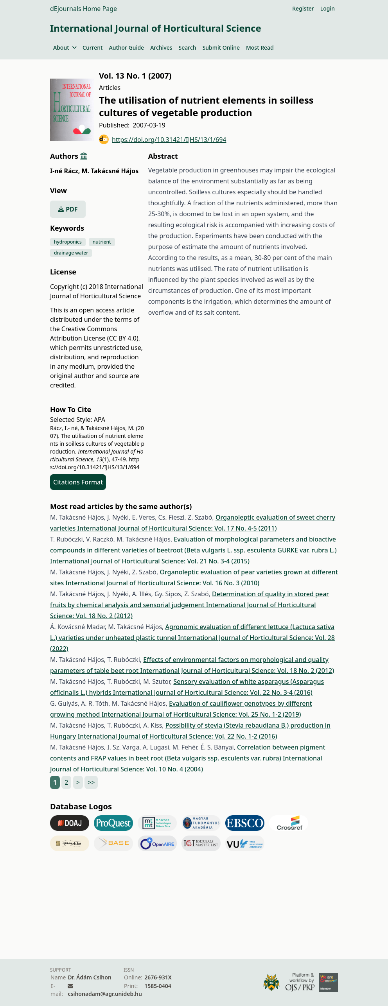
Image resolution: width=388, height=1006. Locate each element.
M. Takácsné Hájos (109, 171)
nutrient (102, 241)
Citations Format (78, 482)
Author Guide (126, 47)
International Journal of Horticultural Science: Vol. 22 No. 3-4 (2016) (213, 692)
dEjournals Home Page (83, 8)
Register (303, 8)
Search (187, 47)
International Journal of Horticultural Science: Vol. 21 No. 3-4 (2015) (150, 561)
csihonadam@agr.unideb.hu (105, 993)
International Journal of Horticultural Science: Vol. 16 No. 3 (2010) (162, 583)
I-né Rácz (65, 171)
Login (327, 8)
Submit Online (221, 47)
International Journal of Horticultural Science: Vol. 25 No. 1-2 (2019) (201, 714)
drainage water (71, 252)
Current (92, 47)
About (64, 47)
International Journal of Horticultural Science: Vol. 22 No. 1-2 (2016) (177, 736)
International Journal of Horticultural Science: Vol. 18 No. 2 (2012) (237, 670)
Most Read (260, 47)
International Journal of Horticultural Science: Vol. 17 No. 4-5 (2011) (177, 528)
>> (91, 782)
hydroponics (68, 241)
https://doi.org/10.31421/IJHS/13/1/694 (162, 139)
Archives (161, 47)
